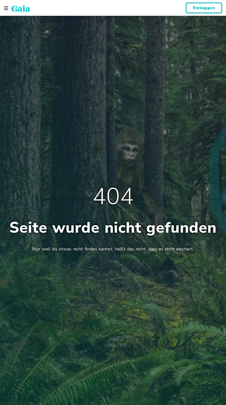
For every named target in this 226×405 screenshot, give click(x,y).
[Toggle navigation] (6, 8)
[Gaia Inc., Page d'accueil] (20, 8)
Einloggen (204, 8)
